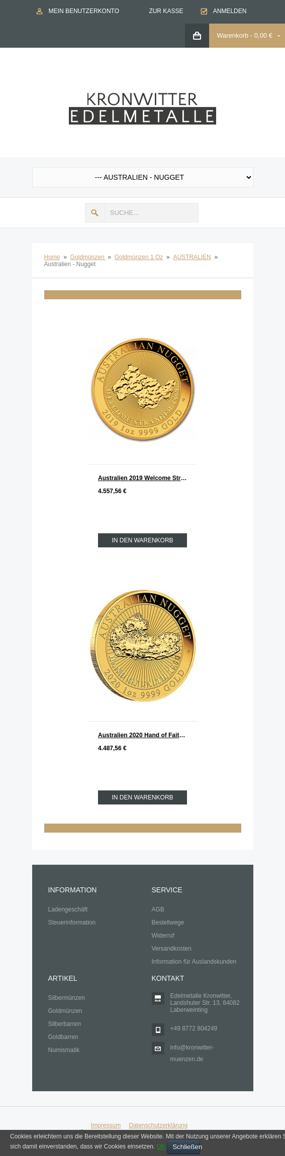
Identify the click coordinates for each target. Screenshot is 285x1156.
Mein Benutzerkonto (84, 11)
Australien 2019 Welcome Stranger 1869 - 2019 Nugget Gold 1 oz (147, 478)
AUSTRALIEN (192, 257)
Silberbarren (64, 1023)
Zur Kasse (166, 11)
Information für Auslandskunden (194, 961)
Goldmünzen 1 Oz (139, 257)
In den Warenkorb (142, 540)
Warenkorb (232, 35)
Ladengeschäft (68, 909)
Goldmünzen (88, 257)
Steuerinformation (72, 922)
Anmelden (230, 11)
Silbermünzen (66, 997)
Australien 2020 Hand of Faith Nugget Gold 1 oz (147, 735)
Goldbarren (63, 1037)
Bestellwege (168, 922)
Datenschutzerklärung (158, 1125)
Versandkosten (172, 948)
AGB (158, 909)
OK (160, 1146)
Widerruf (163, 935)
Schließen (186, 1146)
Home (52, 257)
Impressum (106, 1125)
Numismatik (64, 1050)
